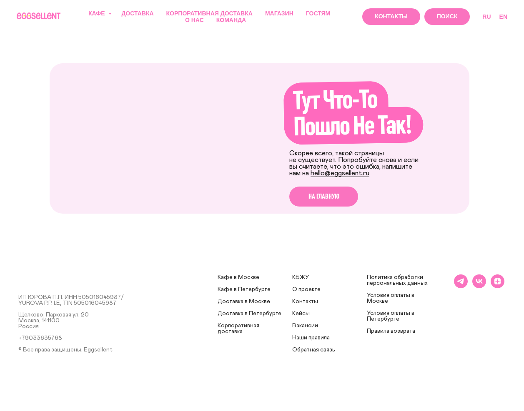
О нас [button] (194, 20)
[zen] (497, 285)
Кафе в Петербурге (244, 289)
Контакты (305, 301)
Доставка (137, 13)
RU (486, 16)
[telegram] (461, 285)
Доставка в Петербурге (249, 313)
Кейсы (301, 313)
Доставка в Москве (244, 301)
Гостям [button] (318, 13)
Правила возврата (391, 331)
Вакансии (305, 326)
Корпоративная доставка (209, 13)
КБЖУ (300, 277)
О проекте (306, 289)
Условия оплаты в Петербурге (390, 316)
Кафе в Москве (238, 277)
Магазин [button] (279, 13)
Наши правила (311, 338)
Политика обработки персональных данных (397, 280)
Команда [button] (231, 20)
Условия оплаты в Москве (390, 298)
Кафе (97, 13)
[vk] (479, 285)
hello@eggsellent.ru (340, 173)
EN (503, 16)
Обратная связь (313, 350)
